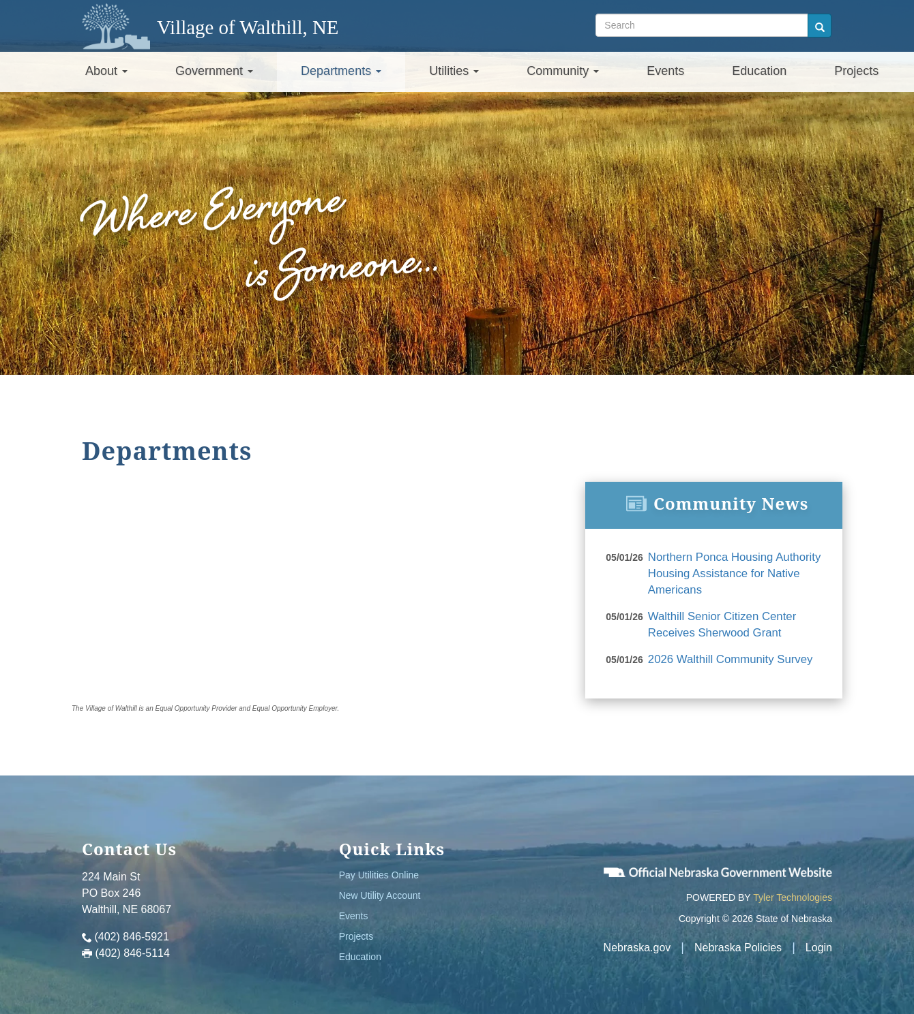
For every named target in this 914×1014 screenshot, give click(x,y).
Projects (856, 71)
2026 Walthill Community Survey (727, 654)
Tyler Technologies (792, 892)
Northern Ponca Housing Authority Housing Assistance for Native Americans (730, 572)
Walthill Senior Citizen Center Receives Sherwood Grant (718, 621)
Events (665, 71)
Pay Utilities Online (379, 870)
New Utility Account (380, 890)
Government (214, 71)
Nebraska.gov (637, 943)
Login (819, 943)
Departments (341, 71)
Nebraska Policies (738, 943)
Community (563, 71)
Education (759, 71)
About (106, 71)
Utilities (454, 71)
